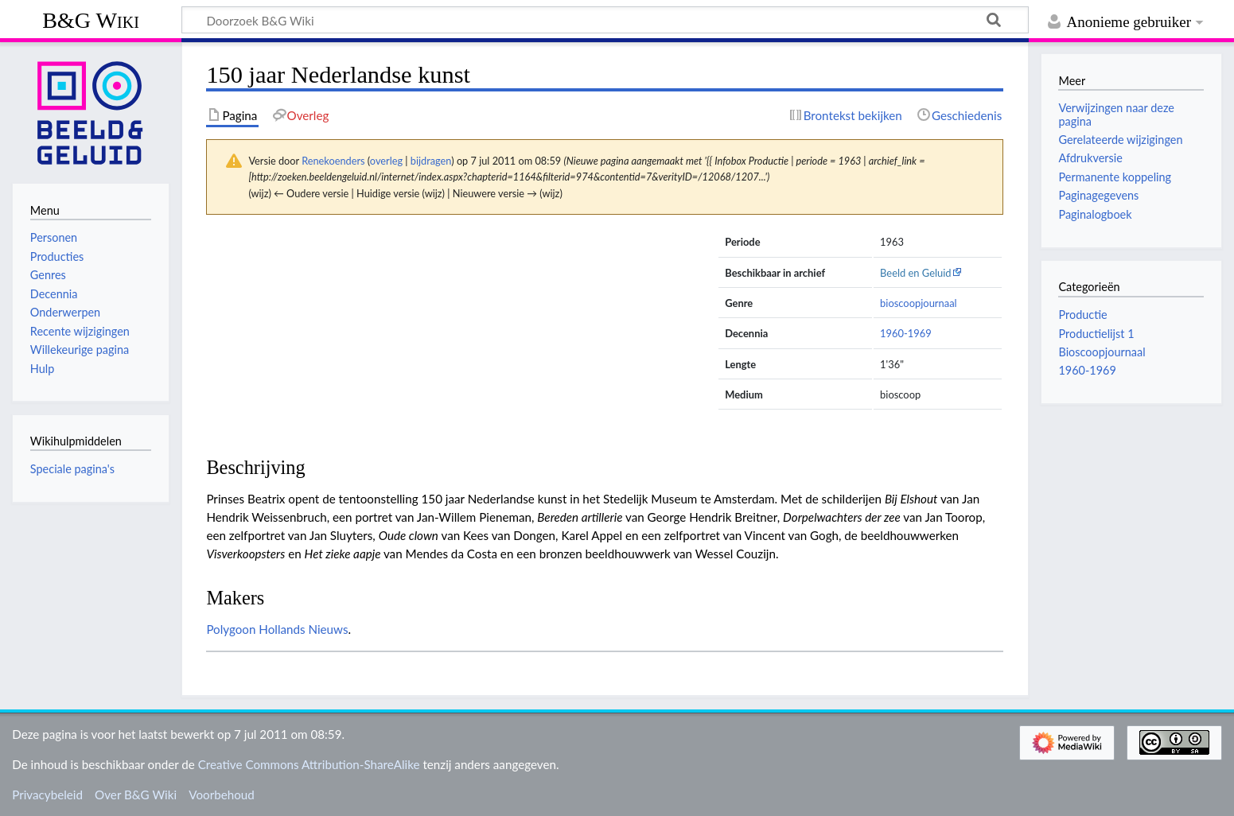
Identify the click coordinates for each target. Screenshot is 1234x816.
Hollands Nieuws (303, 629)
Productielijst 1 (1096, 333)
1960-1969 (906, 333)
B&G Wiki (90, 20)
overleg (386, 160)
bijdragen (431, 160)
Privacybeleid (47, 794)
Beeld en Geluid (916, 272)
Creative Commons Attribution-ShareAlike (309, 764)
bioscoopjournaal (918, 303)
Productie (1082, 314)
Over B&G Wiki (136, 794)
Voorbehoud (221, 794)
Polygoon (230, 629)
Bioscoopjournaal (1101, 352)
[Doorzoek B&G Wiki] (605, 20)
